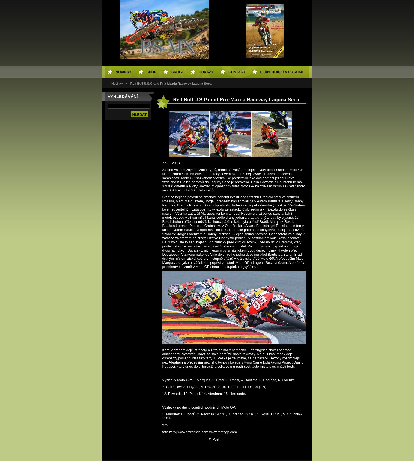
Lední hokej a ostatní (281, 72)
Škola (177, 72)
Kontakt (236, 72)
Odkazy (206, 72)
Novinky (117, 83)
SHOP (151, 72)
